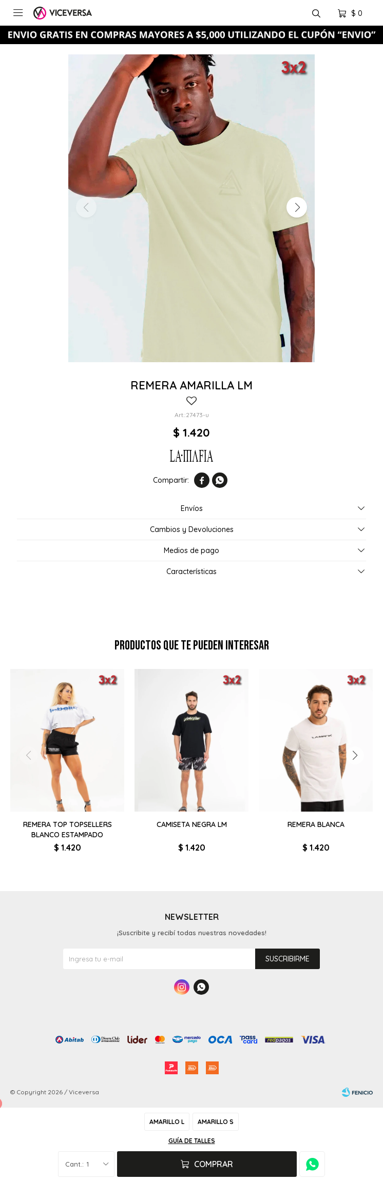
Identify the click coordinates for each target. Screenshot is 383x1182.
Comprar (213, 1164)
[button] (296, 207)
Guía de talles (191, 1141)
